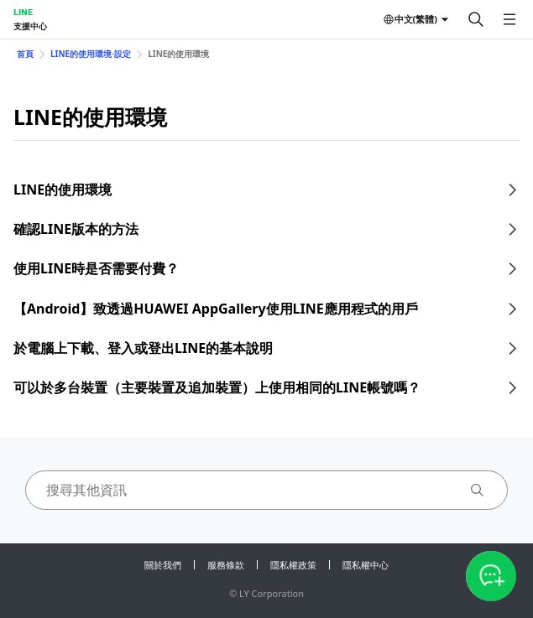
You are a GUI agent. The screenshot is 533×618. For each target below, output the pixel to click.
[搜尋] (476, 19)
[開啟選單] (509, 19)
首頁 (25, 54)
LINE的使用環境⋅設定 (90, 54)
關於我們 (162, 564)
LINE (23, 12)
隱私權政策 (293, 564)
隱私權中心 (365, 564)
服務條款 (225, 564)
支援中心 (30, 26)
